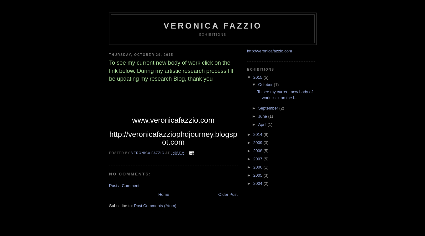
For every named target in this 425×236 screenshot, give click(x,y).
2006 (258, 167)
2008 (258, 150)
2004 (258, 183)
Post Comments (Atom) (155, 205)
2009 (258, 142)
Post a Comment (124, 185)
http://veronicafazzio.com (269, 51)
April (263, 124)
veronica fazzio (213, 25)
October (266, 84)
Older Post (228, 194)
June (263, 116)
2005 (258, 175)
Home (163, 194)
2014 (258, 134)
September (268, 108)
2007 (258, 159)
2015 (258, 77)
